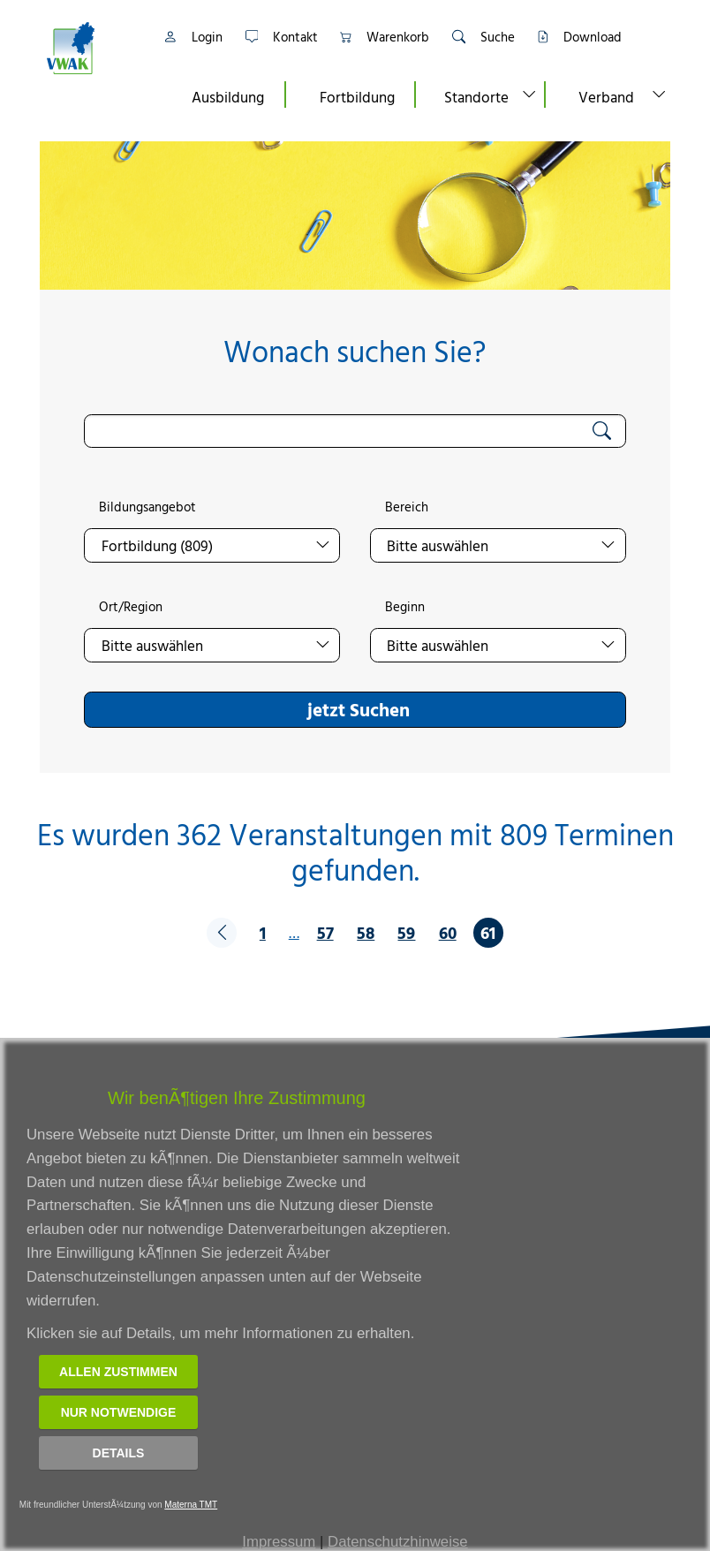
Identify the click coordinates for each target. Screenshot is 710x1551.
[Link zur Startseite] (92, 48)
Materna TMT (190, 1504)
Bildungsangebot (147, 507)
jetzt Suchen (358, 709)
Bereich (406, 507)
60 (448, 932)
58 (365, 932)
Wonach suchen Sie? (354, 351)
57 (325, 932)
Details (119, 1453)
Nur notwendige (119, 1412)
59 (406, 932)
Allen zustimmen (118, 1372)
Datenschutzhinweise (398, 1541)
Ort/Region (130, 607)
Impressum (278, 1541)
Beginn (405, 607)
